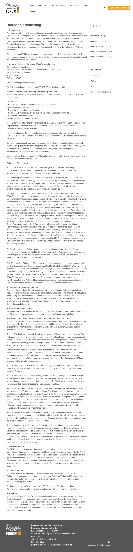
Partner (93, 81)
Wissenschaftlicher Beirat (101, 92)
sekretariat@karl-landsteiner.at (23, 83)
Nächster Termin (59, 5)
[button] (105, 8)
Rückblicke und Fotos (79, 5)
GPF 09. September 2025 (101, 52)
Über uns (42, 5)
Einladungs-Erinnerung (119, 8)
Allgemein (94, 75)
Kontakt (32, 11)
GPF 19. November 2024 (100, 57)
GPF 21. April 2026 (98, 41)
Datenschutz (105, 545)
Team (92, 86)
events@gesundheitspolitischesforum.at (55, 545)
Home (31, 5)
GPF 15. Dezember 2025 (100, 47)
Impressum (91, 545)
